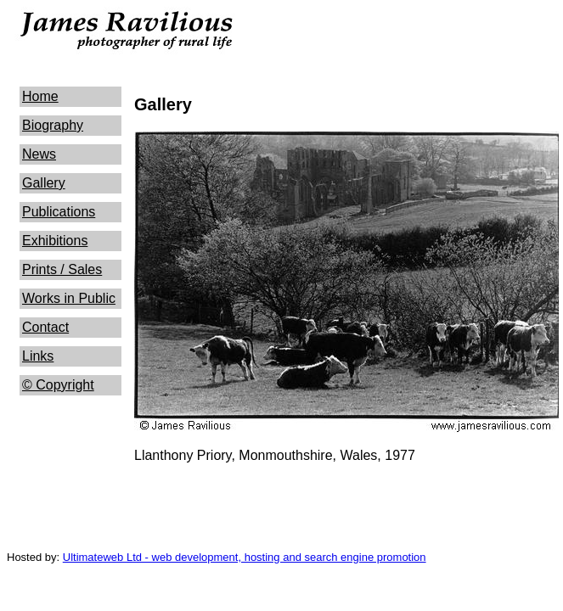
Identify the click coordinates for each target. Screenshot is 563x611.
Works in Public (68, 298)
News (39, 154)
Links (37, 356)
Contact (45, 327)
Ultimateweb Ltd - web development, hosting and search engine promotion (244, 557)
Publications (58, 212)
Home (40, 96)
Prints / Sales (62, 269)
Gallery (43, 183)
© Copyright (58, 385)
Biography (52, 125)
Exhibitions (54, 240)
